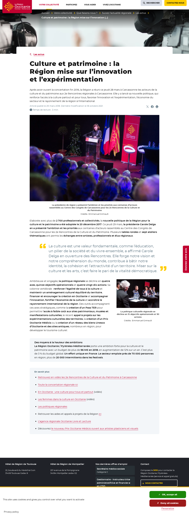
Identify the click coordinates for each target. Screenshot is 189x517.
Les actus (141, 13)
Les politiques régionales (52, 406)
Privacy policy (11, 511)
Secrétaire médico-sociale (111, 469)
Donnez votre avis (185, 259)
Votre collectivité (63, 13)
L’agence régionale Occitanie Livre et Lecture (64, 421)
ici (100, 414)
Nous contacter (154, 483)
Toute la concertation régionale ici (58, 384)
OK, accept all (168, 494)
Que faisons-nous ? (86, 13)
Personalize (167, 508)
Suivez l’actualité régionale (116, 13)
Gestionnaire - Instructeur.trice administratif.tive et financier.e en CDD (113, 482)
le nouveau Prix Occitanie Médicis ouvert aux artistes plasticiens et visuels (94, 428)
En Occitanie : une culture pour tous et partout (65, 392)
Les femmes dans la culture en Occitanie (62, 399)
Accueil (45, 13)
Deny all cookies (168, 503)
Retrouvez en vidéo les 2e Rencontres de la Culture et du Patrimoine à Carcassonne (87, 377)
